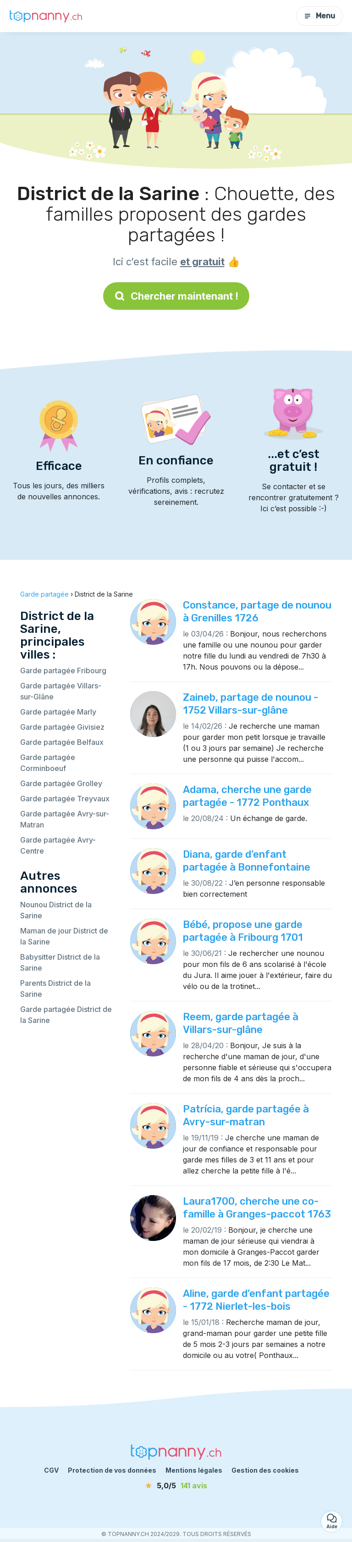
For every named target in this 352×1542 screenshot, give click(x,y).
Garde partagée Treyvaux (65, 798)
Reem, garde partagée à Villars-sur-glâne (240, 1023)
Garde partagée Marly (58, 711)
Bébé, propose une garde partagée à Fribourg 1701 (243, 931)
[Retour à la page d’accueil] (45, 16)
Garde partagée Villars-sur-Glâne (60, 691)
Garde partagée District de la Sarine (66, 1015)
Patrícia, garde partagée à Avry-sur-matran (246, 1115)
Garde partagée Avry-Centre (58, 845)
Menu (319, 15)
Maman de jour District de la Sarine (64, 936)
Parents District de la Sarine (55, 988)
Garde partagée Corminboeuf (47, 763)
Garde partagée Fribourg (63, 670)
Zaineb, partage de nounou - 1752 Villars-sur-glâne (250, 703)
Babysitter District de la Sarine (60, 962)
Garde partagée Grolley (61, 783)
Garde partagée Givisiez (62, 727)
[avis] (176, 1485)
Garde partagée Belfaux (62, 742)
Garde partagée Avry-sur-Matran (64, 819)
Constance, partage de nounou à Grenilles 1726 (257, 611)
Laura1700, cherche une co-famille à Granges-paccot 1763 (257, 1207)
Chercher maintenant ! (176, 296)
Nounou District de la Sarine (56, 910)
